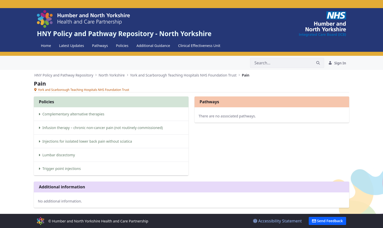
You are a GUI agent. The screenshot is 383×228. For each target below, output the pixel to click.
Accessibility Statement (277, 221)
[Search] (281, 63)
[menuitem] (46, 46)
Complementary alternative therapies (71, 114)
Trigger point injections (59, 168)
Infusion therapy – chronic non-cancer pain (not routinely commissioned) (100, 127)
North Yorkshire (112, 75)
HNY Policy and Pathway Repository (63, 75)
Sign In (337, 63)
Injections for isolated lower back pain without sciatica (85, 141)
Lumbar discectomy (56, 155)
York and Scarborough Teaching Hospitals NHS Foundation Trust (183, 75)
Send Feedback (327, 220)
